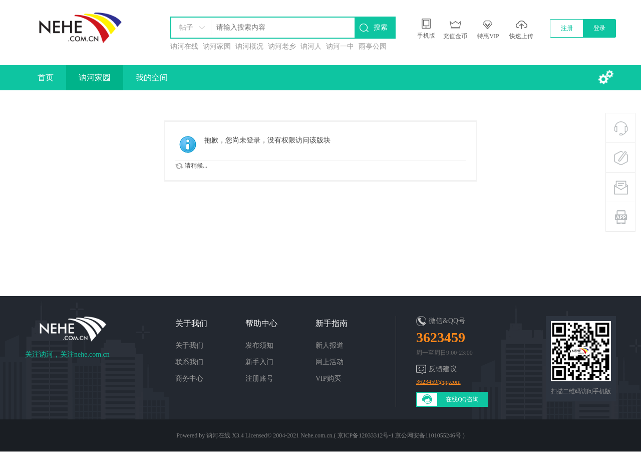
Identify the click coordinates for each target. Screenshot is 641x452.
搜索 (381, 27)
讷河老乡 (282, 46)
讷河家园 (217, 46)
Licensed (256, 435)
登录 (599, 28)
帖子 (186, 27)
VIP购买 (328, 378)
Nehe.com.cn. (317, 435)
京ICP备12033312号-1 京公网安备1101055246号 (399, 435)
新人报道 (329, 345)
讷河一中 (340, 46)
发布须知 (259, 345)
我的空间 (152, 77)
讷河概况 (249, 46)
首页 (46, 77)
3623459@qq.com (438, 381)
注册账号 (259, 378)
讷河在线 (184, 46)
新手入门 (259, 362)
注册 (567, 28)
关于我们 (189, 345)
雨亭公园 (373, 46)
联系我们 (189, 362)
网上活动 (329, 362)
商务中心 (189, 378)
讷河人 (311, 46)
